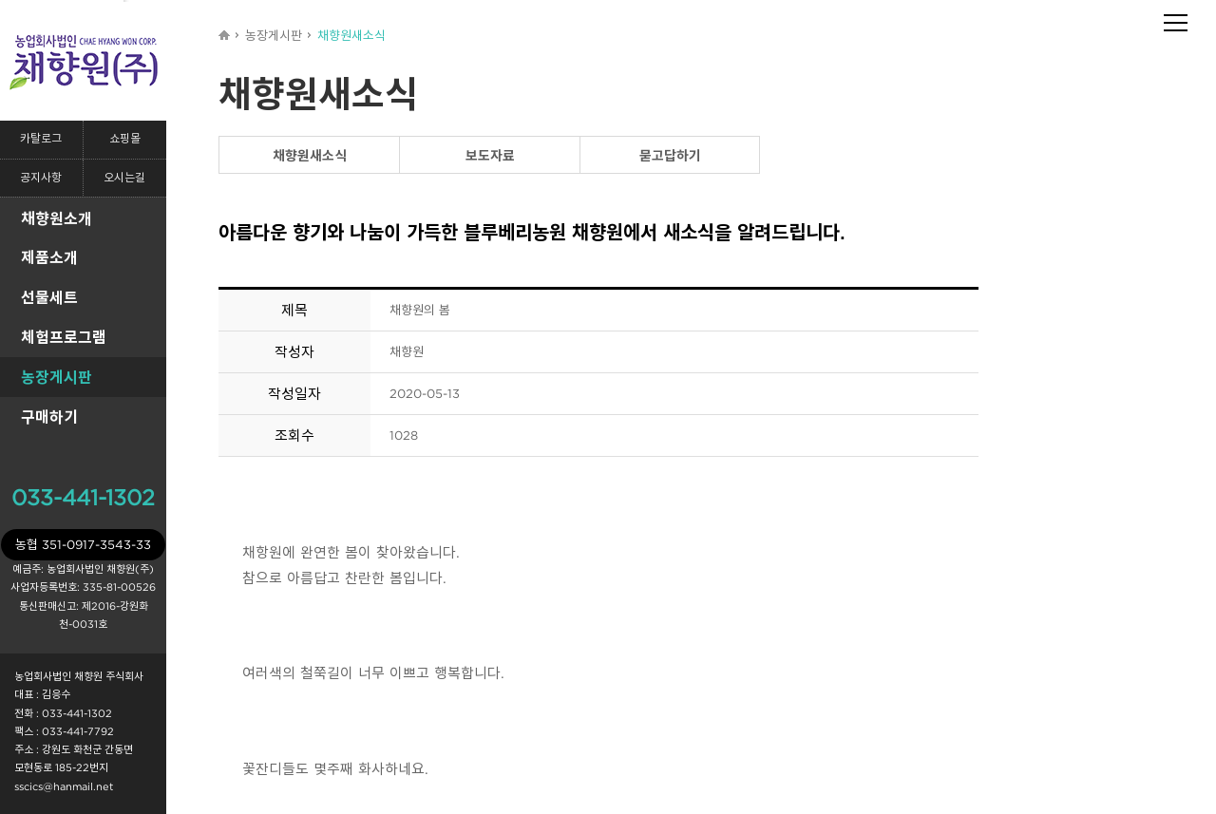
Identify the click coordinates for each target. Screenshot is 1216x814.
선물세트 (49, 297)
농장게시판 (56, 377)
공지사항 (41, 178)
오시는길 (124, 178)
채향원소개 (56, 218)
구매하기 (49, 417)
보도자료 (490, 155)
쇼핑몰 (125, 139)
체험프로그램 (63, 337)
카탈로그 (41, 139)
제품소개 (49, 257)
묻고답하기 (670, 155)
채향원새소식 (310, 155)
